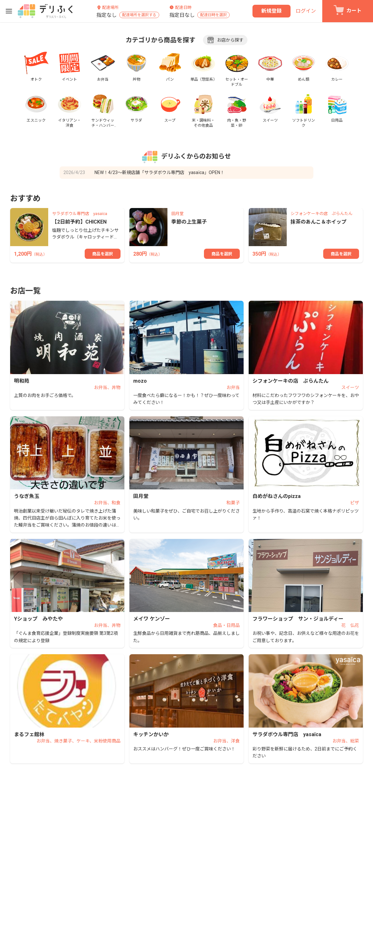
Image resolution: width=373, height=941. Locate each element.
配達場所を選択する (139, 15)
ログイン (306, 11)
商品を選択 (102, 254)
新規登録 (271, 11)
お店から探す (225, 40)
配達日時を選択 (213, 15)
